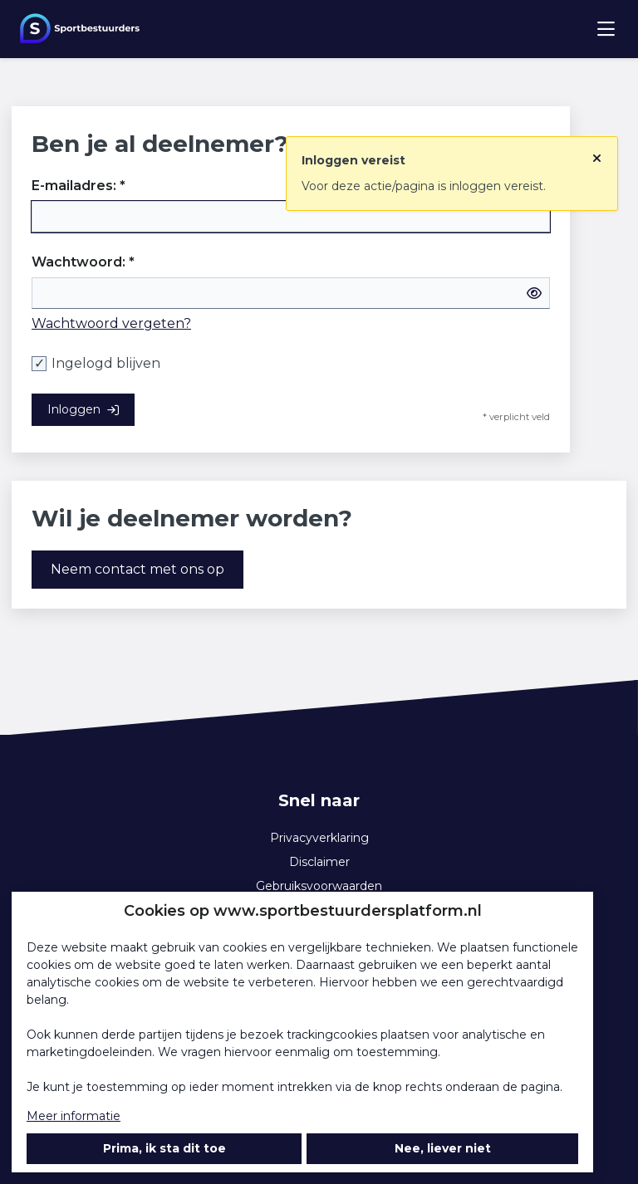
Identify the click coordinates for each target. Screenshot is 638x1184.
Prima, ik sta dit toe (164, 1148)
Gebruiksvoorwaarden (319, 885)
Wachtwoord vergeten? (111, 323)
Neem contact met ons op (137, 569)
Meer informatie (73, 1115)
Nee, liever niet (443, 1148)
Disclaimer (319, 861)
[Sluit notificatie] (596, 152)
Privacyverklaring (319, 837)
